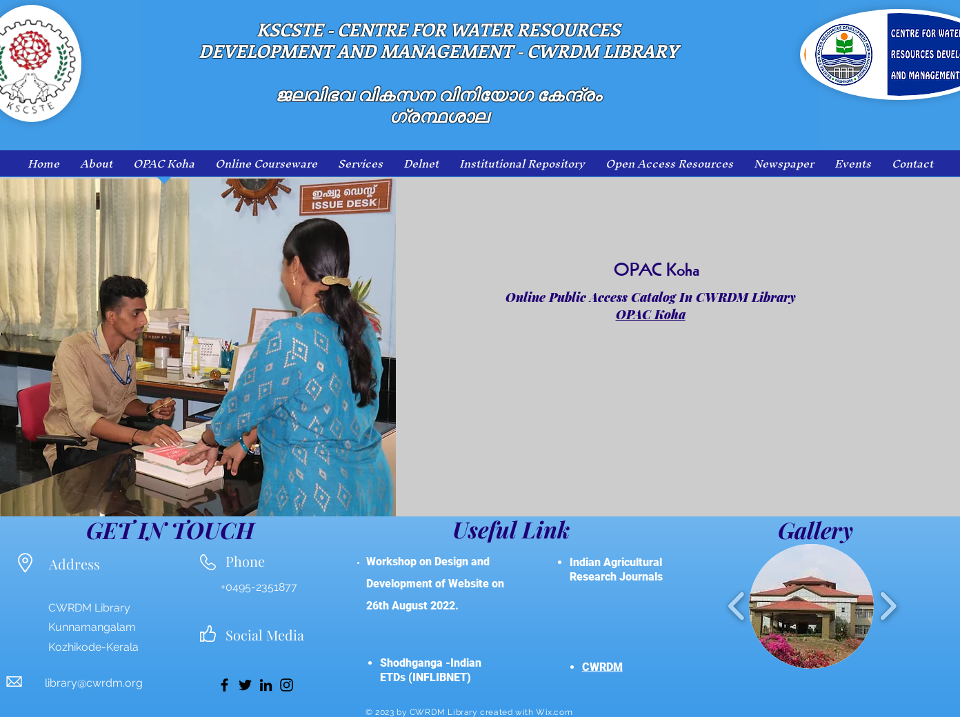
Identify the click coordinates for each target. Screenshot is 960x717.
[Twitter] (245, 685)
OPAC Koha (651, 314)
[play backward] (736, 606)
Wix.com (554, 712)
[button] (811, 606)
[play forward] (887, 606)
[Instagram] (286, 685)
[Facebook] (224, 685)
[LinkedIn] (265, 685)
